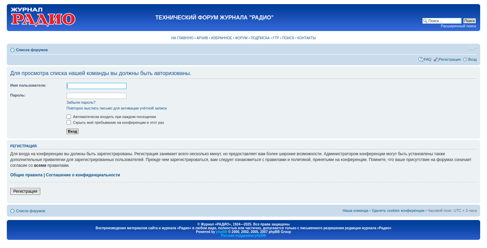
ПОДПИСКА (260, 38)
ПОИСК (288, 38)
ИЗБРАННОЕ (221, 38)
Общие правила (26, 175)
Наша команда (355, 210)
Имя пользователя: (28, 85)
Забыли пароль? (81, 102)
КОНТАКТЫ (306, 38)
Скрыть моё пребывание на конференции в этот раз (115, 122)
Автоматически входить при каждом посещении (111, 117)
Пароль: (18, 95)
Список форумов (32, 50)
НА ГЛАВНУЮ (182, 38)
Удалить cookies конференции (398, 210)
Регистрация (450, 59)
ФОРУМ (241, 38)
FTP (276, 38)
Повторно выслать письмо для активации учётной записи (117, 108)
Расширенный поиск (458, 26)
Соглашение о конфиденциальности (83, 175)
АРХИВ (202, 38)
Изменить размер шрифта (472, 48)
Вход (472, 59)
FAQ (427, 59)
